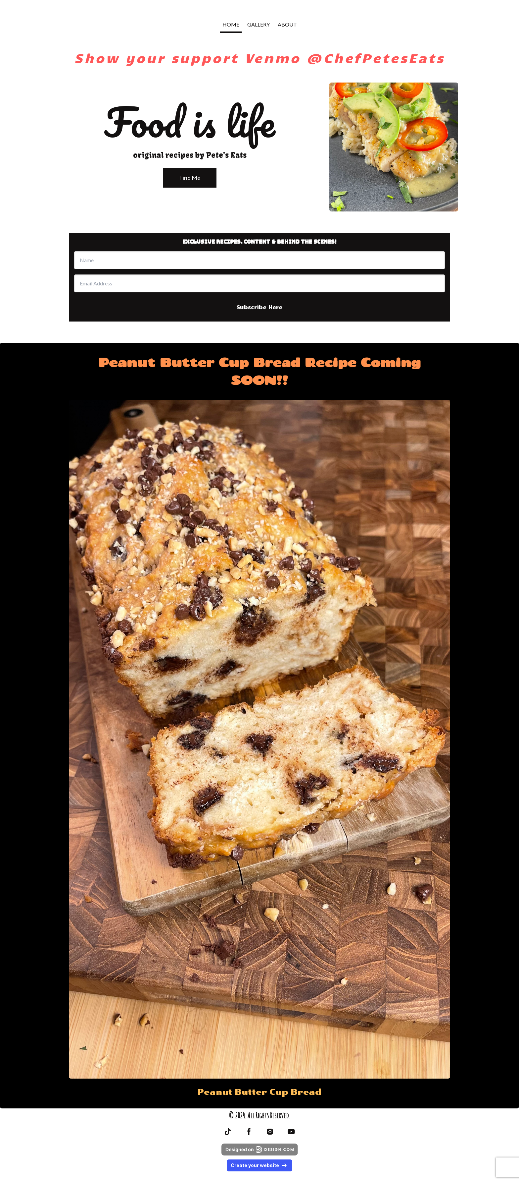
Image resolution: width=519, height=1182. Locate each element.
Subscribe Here (259, 307)
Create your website (259, 1165)
